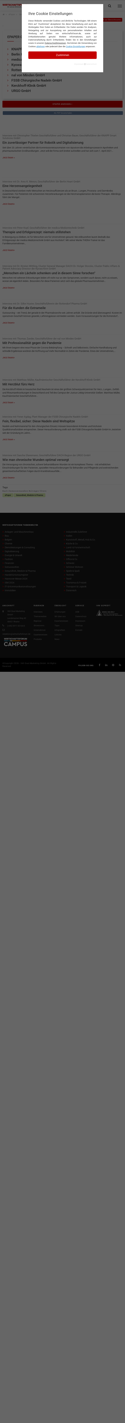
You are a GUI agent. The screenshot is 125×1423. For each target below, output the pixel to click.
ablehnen (40, 46)
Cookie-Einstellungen (75, 46)
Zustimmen (62, 55)
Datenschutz (91, 64)
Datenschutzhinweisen (55, 43)
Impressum (79, 64)
